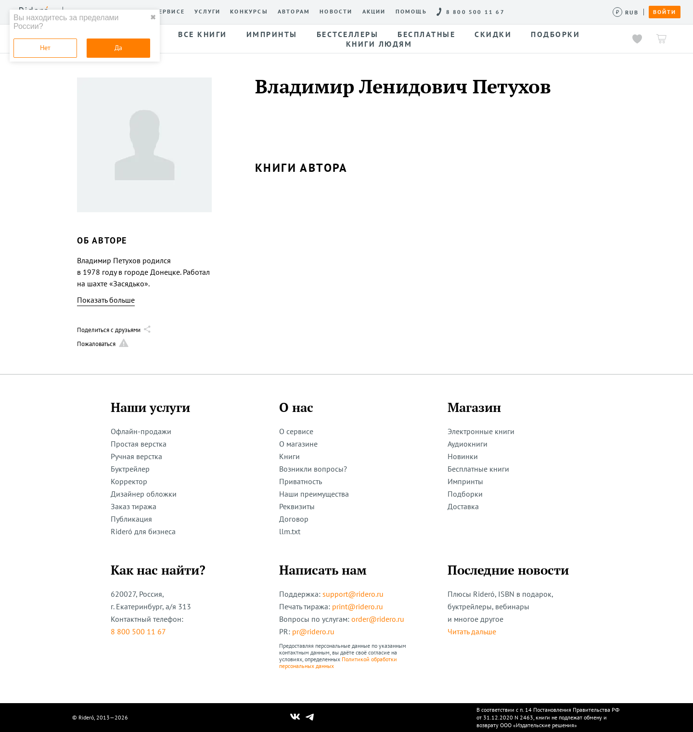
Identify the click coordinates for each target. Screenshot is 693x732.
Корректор (129, 481)
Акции (374, 11)
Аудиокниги (468, 444)
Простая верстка (139, 444)
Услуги (207, 11)
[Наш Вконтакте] (295, 717)
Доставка (463, 506)
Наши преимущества (314, 494)
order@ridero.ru (377, 619)
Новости (336, 11)
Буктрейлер (130, 469)
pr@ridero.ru (313, 631)
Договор (293, 519)
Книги (289, 456)
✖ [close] (153, 17)
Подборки (465, 494)
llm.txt (289, 531)
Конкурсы (249, 11)
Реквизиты (297, 506)
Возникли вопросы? (313, 469)
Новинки (463, 456)
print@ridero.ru (357, 606)
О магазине (298, 444)
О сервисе (166, 11)
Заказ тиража (133, 506)
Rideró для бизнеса (143, 531)
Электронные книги (481, 431)
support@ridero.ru (353, 594)
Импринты (465, 481)
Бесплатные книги (478, 469)
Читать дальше (472, 631)
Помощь (411, 11)
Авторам (294, 11)
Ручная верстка (136, 456)
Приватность (300, 481)
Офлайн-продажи (141, 431)
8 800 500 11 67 (138, 631)
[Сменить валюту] (626, 12)
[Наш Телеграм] (310, 717)
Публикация (131, 519)
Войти (664, 12)
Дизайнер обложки (144, 494)
